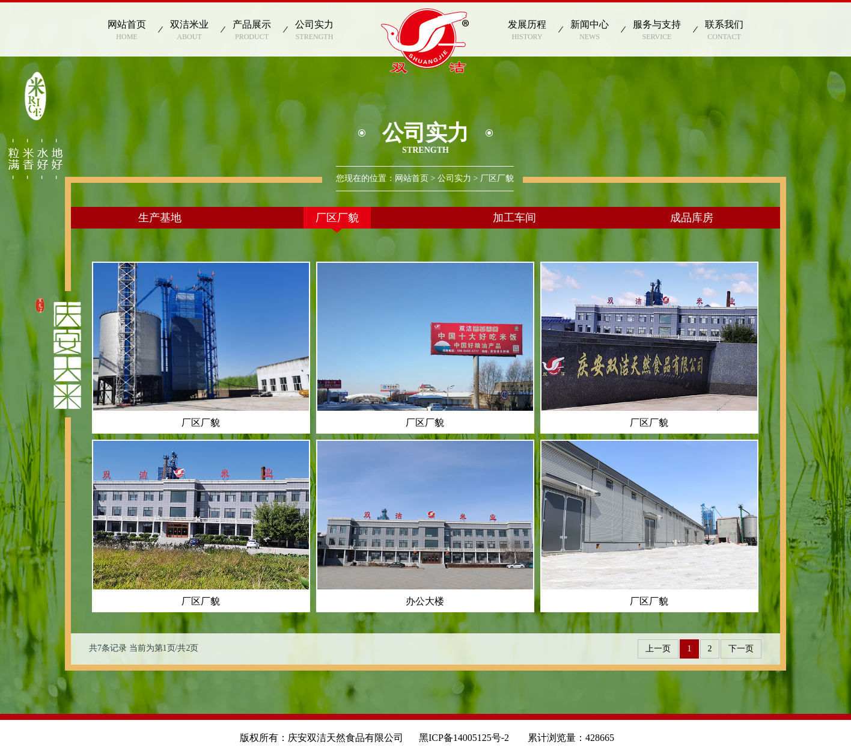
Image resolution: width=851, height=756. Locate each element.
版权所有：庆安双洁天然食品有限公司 (321, 738)
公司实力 (454, 178)
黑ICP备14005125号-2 (469, 738)
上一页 (658, 648)
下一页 (741, 648)
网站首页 (412, 178)
